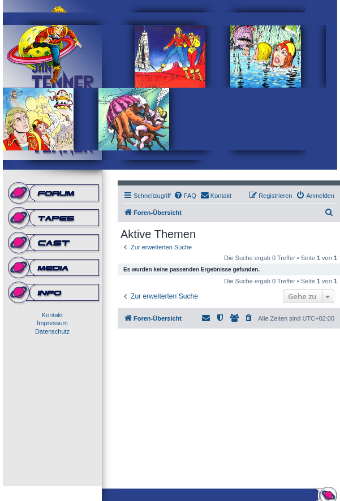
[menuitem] (185, 195)
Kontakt (52, 315)
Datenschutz (52, 331)
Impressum (52, 322)
